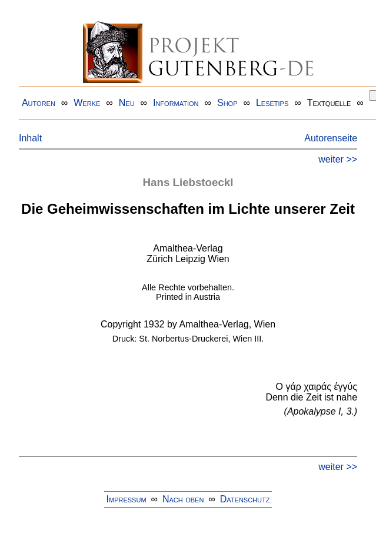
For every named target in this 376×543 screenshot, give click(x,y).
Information (176, 103)
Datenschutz (245, 499)
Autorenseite (330, 138)
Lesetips (272, 103)
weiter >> (337, 159)
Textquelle (329, 103)
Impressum (127, 499)
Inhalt (30, 138)
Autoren (38, 103)
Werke (87, 103)
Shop (227, 103)
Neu (127, 103)
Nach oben (183, 499)
